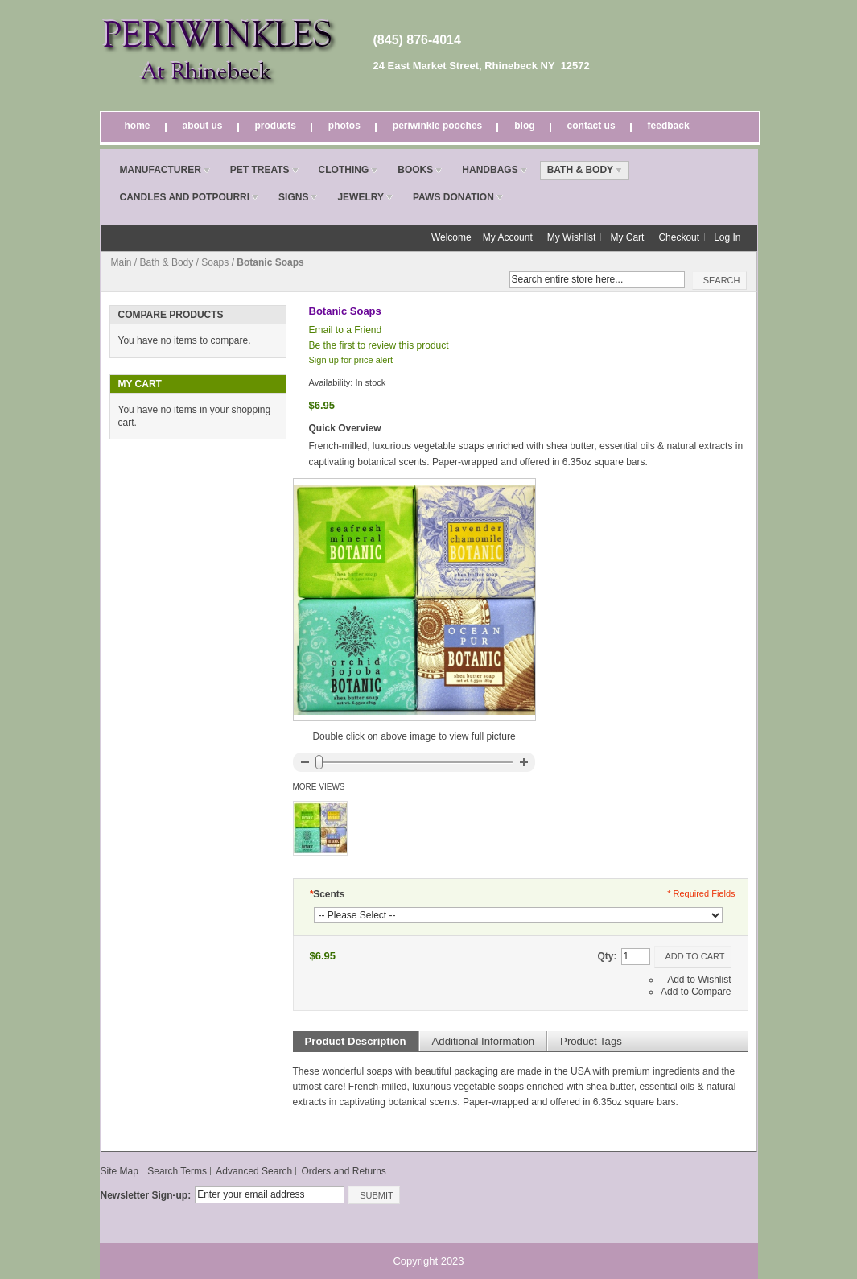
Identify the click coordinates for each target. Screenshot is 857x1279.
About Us (203, 125)
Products (275, 125)
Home (137, 125)
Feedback (669, 125)
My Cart (627, 237)
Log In (727, 237)
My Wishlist (571, 237)
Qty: (607, 956)
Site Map (119, 1171)
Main (121, 262)
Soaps (215, 262)
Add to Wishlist (699, 979)
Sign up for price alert (351, 360)
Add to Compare (696, 991)
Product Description (355, 1041)
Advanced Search (254, 1171)
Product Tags (591, 1041)
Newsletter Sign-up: (146, 1195)
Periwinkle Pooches (437, 125)
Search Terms (177, 1171)
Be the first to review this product (379, 345)
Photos (344, 125)
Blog (524, 125)
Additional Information (483, 1041)
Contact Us (591, 125)
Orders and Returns (343, 1171)
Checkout (678, 237)
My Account (508, 237)
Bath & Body (167, 262)
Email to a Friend (345, 330)
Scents (327, 894)
